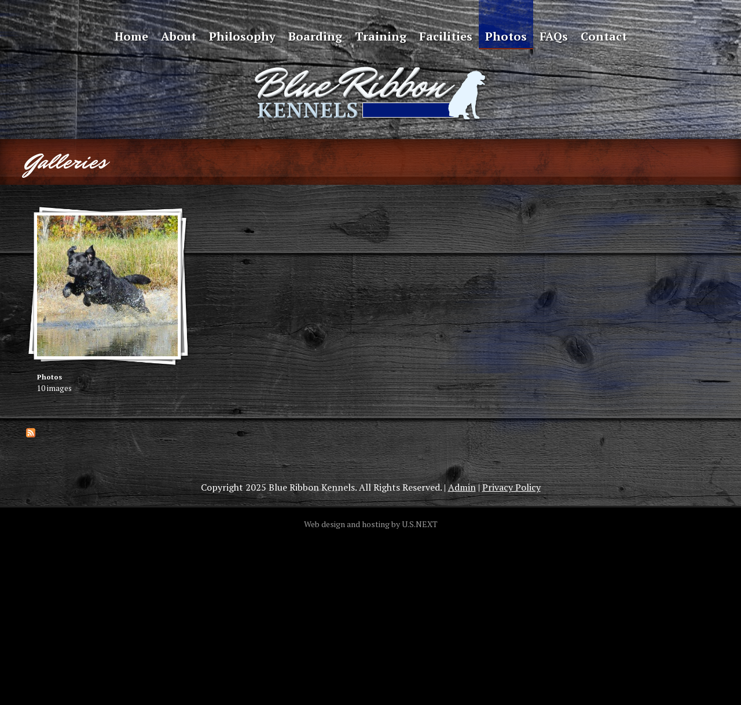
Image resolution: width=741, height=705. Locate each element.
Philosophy (242, 36)
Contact (604, 36)
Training (380, 36)
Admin (462, 487)
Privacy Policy (511, 487)
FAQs (554, 36)
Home (131, 36)
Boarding (315, 36)
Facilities (445, 36)
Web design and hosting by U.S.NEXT (371, 523)
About (178, 36)
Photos (506, 36)
